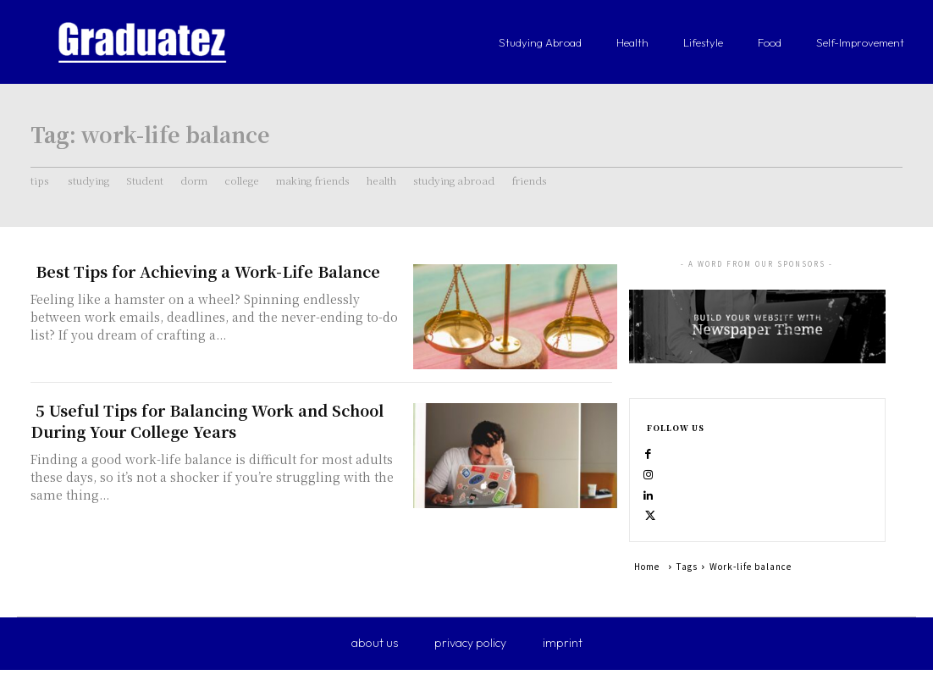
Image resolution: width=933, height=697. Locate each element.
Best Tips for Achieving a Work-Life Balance (208, 271)
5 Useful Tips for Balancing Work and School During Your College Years (207, 420)
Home (647, 593)
